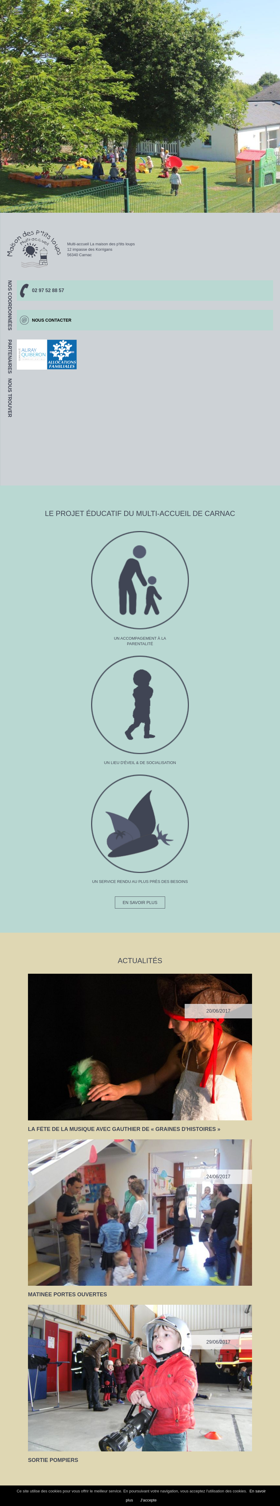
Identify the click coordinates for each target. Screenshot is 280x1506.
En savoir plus (140, 902)
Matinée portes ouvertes (67, 1294)
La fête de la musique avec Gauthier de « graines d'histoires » (124, 1129)
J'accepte (148, 1500)
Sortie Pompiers (53, 1460)
